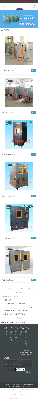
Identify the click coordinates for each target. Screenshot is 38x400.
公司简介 (27, 332)
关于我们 (27, 328)
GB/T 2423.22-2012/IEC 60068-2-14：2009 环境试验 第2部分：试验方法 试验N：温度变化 (19, 307)
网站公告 (17, 337)
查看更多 (19, 318)
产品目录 (12, 328)
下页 (22, 288)
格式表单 (22, 334)
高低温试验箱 (11, 322)
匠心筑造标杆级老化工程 (10, 296)
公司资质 (6, 332)
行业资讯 (17, 334)
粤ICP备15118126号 (22, 394)
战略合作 (7, 328)
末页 (29, 288)
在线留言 (27, 341)
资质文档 (22, 332)
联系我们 (27, 337)
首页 (9, 288)
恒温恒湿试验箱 (21, 322)
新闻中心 (17, 328)
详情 (33, 70)
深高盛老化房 (7, 300)
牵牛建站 (16, 398)
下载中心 (22, 328)
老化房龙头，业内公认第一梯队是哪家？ (15, 303)
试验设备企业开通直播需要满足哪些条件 (15, 310)
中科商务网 (21, 398)
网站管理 (27, 398)
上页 (15, 288)
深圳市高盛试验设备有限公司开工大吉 (14, 314)
